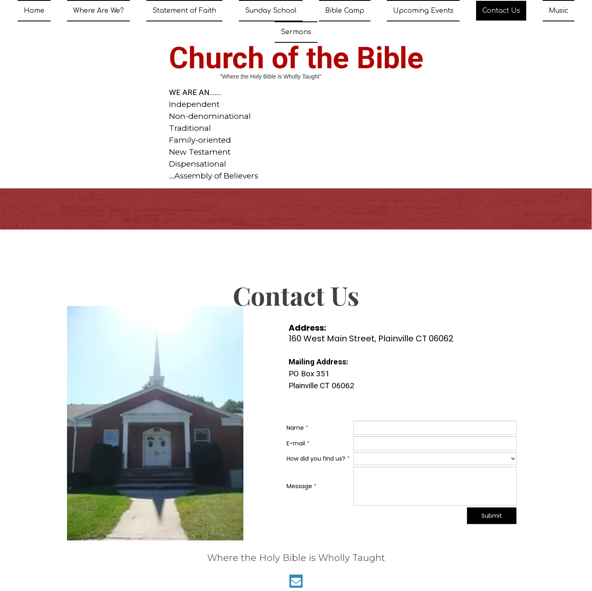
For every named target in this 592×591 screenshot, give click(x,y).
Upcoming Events (423, 10)
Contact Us (501, 10)
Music (558, 10)
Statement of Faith (184, 10)
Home (34, 10)
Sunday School (270, 10)
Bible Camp (344, 10)
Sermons (296, 32)
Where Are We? (98, 10)
